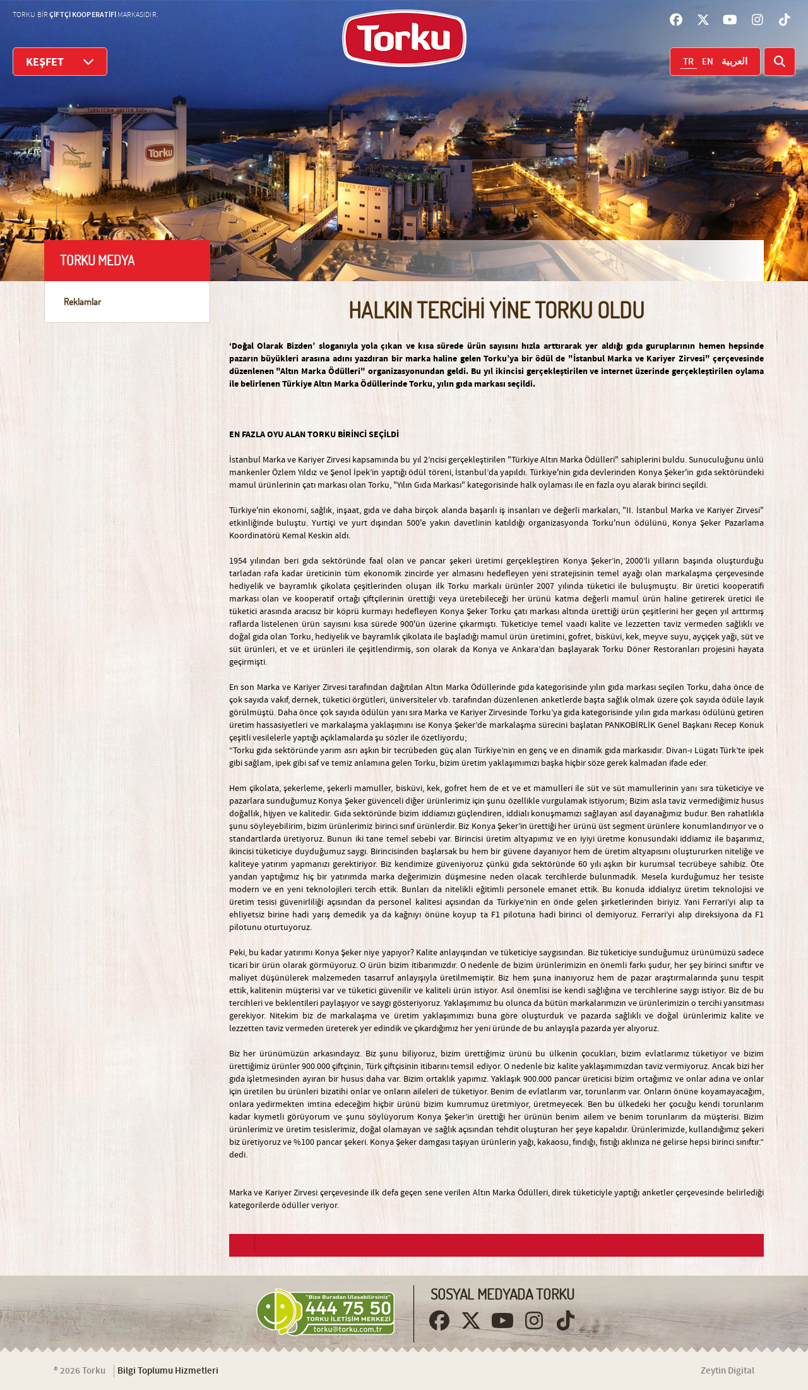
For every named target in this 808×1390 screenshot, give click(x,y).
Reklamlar (82, 302)
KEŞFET (60, 61)
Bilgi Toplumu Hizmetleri (167, 1371)
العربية (734, 62)
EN (707, 62)
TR (688, 62)
